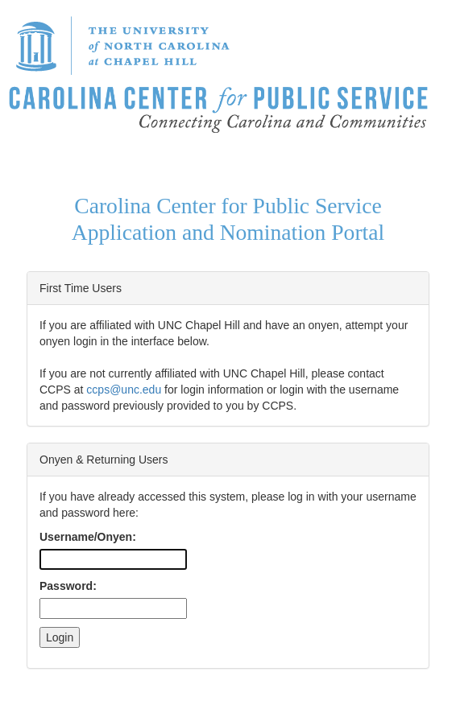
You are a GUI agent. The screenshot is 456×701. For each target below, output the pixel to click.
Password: (68, 585)
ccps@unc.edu (123, 389)
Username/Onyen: (87, 536)
